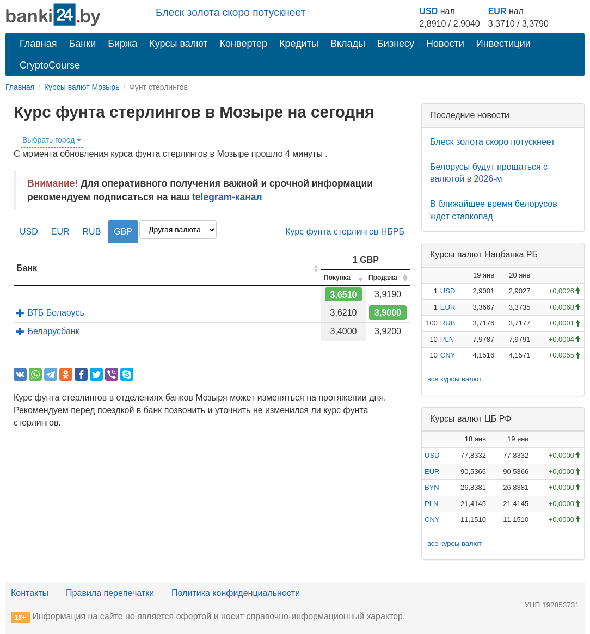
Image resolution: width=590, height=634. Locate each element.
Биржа (122, 43)
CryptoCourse (50, 65)
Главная (38, 43)
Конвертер (244, 43)
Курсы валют (178, 43)
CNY (447, 355)
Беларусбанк (47, 331)
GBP (123, 231)
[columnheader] (167, 268)
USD (428, 11)
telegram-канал (227, 197)
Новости (445, 43)
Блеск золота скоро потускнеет (230, 12)
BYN (432, 487)
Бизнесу (395, 43)
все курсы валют (454, 379)
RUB (92, 231)
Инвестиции (503, 43)
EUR (497, 11)
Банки (82, 43)
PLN (447, 339)
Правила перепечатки (110, 593)
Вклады (347, 43)
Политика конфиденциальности (235, 593)
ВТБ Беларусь (50, 312)
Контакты (29, 593)
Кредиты (298, 43)
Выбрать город (51, 140)
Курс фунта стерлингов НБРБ (344, 231)
